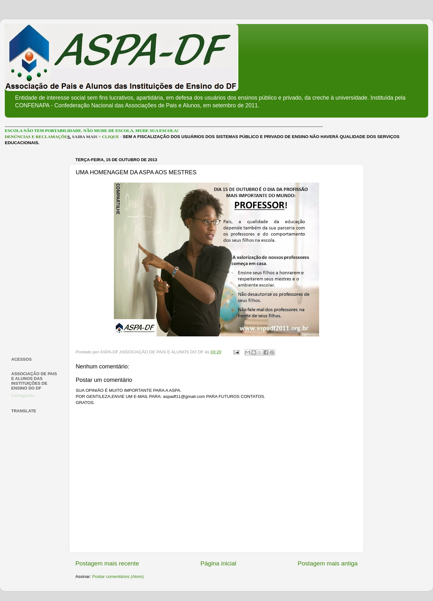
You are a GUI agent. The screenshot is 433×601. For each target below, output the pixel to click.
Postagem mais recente (107, 563)
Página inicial (218, 563)
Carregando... (24, 395)
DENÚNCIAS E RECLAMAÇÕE (36, 136)
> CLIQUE (108, 136)
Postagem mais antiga (328, 563)
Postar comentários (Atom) (118, 576)
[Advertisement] (36, 251)
